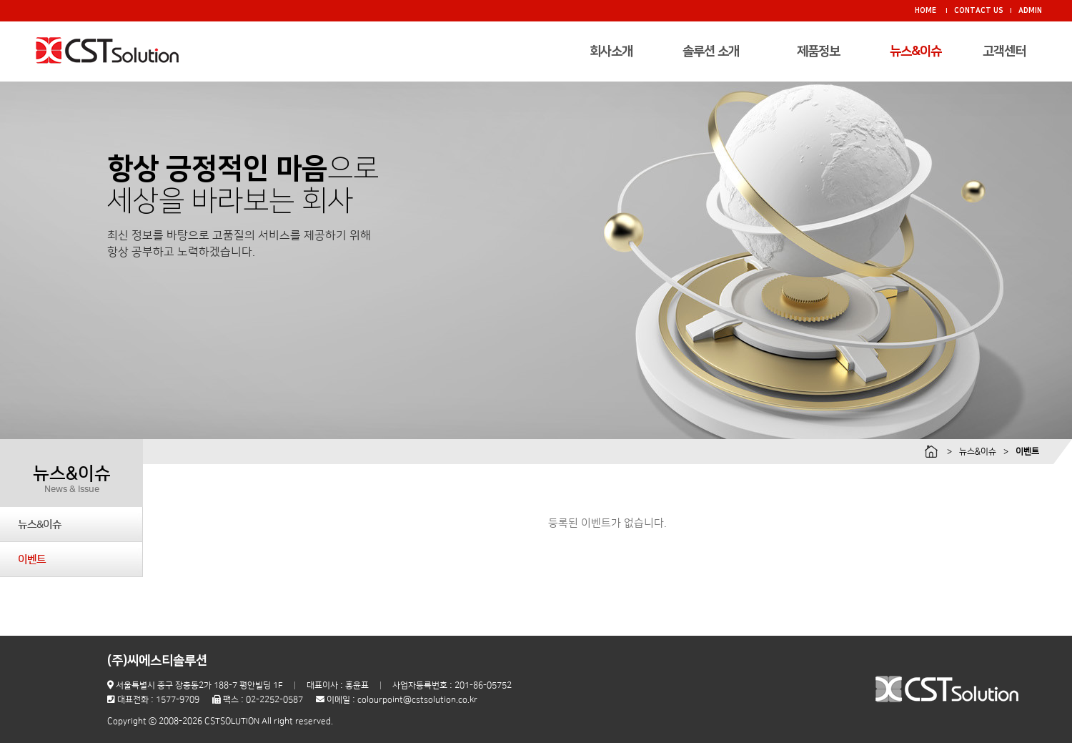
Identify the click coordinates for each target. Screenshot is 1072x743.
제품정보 (818, 51)
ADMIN (1030, 10)
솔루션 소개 (711, 51)
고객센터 (1004, 51)
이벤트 (32, 559)
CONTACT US (978, 10)
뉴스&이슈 (915, 51)
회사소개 (611, 51)
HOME (925, 10)
